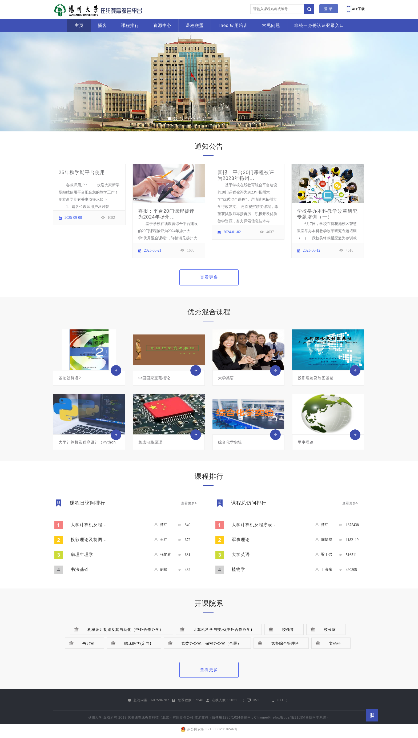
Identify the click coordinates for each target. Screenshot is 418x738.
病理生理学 (82, 554)
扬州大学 (95, 717)
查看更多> (189, 503)
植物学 (238, 569)
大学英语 (241, 554)
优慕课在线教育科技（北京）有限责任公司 (161, 717)
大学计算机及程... (89, 524)
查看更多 (209, 277)
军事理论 (241, 539)
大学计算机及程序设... (254, 524)
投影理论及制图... (89, 539)
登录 (328, 9)
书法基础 (80, 569)
